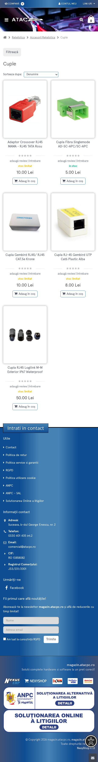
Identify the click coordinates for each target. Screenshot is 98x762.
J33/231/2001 (17, 568)
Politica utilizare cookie (21, 478)
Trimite (51, 639)
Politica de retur (16, 455)
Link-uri (89, 4)
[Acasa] (5, 37)
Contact (11, 447)
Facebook (14, 588)
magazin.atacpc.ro (59, 739)
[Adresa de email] (31, 630)
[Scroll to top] (92, 758)
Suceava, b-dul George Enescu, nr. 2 (32, 524)
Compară (13, 4)
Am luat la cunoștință (23, 639)
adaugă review (19, 161)
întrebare (35, 161)
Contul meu (68, 3)
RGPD (9, 470)
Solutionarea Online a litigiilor (25, 501)
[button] (91, 741)
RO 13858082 (16, 557)
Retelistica (18, 37)
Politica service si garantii (22, 462)
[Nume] (31, 620)
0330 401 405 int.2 (20, 535)
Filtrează (12, 52)
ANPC (9, 485)
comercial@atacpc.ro (22, 546)
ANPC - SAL (13, 493)
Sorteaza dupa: (12, 74)
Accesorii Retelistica (42, 37)
